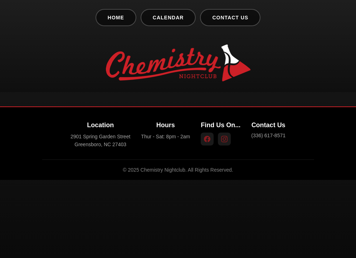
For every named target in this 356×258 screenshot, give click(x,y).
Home (116, 17)
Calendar (168, 17)
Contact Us (230, 17)
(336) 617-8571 (268, 135)
